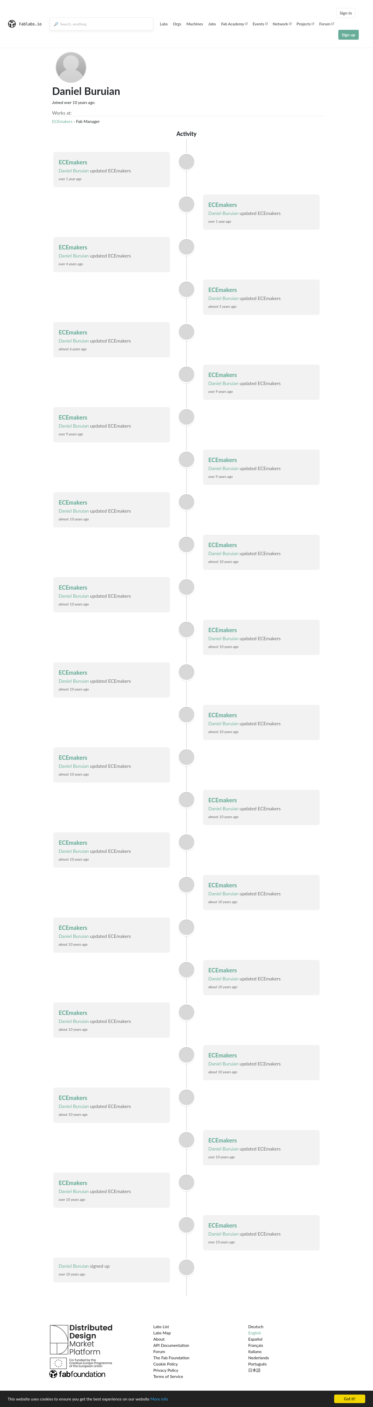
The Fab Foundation (171, 1357)
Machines (195, 24)
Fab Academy (234, 24)
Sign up (348, 34)
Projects (305, 24)
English (254, 1332)
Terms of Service (168, 1376)
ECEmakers (62, 121)
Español (255, 1338)
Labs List (161, 1326)
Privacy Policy (165, 1370)
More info (159, 1399)
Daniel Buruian (74, 170)
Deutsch (255, 1326)
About (159, 1338)
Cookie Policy (165, 1363)
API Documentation (171, 1345)
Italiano (255, 1351)
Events (260, 24)
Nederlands (258, 1357)
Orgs (177, 24)
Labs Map (162, 1332)
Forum (326, 24)
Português (257, 1363)
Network (282, 24)
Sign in (346, 12)
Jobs (212, 24)
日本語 (254, 1370)
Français (255, 1345)
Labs (164, 24)
